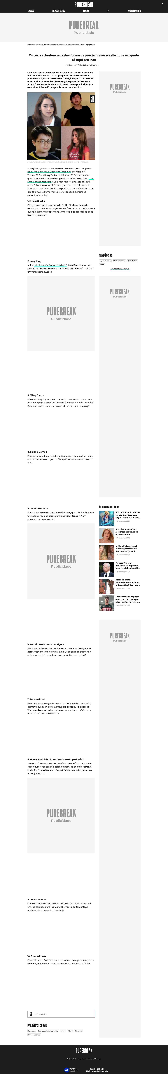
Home (29, 45)
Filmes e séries (58, 10)
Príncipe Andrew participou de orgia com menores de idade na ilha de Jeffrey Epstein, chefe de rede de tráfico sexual (128, 568)
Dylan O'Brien (105, 261)
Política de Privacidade (75, 1059)
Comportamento (134, 10)
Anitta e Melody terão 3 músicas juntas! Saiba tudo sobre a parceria (126, 549)
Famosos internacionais (48, 1031)
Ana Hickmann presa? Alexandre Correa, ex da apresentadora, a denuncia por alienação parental (127, 534)
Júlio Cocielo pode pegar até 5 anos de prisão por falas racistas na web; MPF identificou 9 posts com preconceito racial (128, 602)
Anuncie (98, 1059)
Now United (132, 261)
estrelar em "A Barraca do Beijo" (50, 265)
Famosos (30, 10)
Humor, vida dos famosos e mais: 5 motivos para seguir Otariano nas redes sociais (128, 516)
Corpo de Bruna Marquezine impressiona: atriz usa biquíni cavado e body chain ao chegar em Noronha (128, 585)
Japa (102, 265)
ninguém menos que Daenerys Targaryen (49, 171)
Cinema (78, 1031)
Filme (70, 1031)
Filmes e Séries (34, 1035)
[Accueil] (84, 4)
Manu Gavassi (119, 261)
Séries (63, 1031)
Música (86, 10)
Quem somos (89, 1059)
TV (108, 10)
